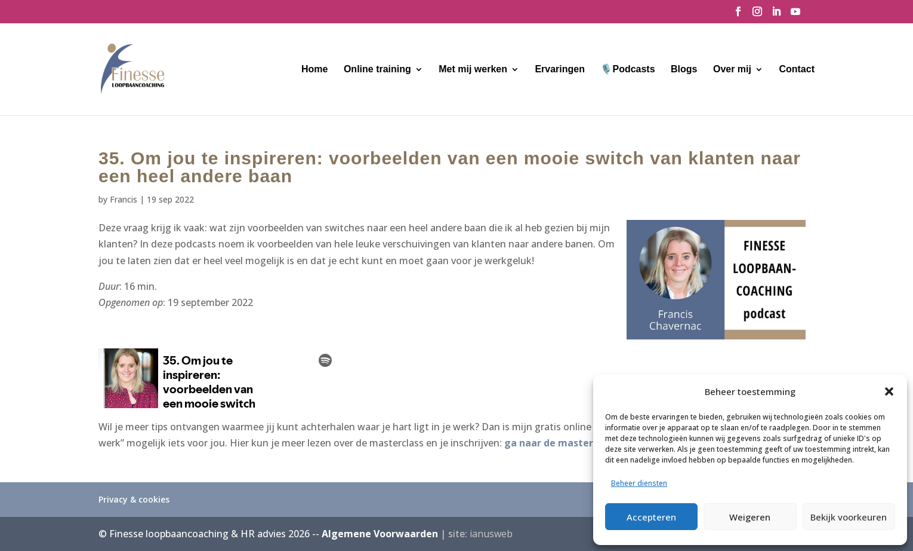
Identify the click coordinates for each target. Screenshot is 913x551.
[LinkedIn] (776, 15)
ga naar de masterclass (560, 442)
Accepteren (651, 517)
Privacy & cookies (133, 499)
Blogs (684, 69)
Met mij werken (473, 69)
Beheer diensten (639, 483)
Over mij (732, 69)
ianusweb (491, 533)
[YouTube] (795, 15)
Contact (797, 69)
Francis (123, 199)
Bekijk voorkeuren (848, 517)
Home (314, 69)
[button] (889, 391)
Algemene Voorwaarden (380, 533)
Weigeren (749, 517)
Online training (377, 69)
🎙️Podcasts (627, 69)
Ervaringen (560, 69)
